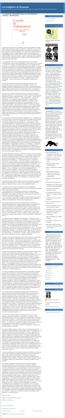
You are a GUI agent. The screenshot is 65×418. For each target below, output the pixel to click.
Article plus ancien (37, 410)
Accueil (22, 410)
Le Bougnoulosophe (52, 299)
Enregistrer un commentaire (9, 408)
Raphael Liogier (6, 395)
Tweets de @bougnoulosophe (52, 312)
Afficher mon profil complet (51, 306)
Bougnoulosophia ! (50, 20)
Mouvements (48, 275)
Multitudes (47, 277)
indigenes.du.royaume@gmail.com (53, 285)
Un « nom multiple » (50, 18)
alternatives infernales (50, 89)
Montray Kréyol (49, 272)
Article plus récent (6, 410)
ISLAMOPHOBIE (9, 399)
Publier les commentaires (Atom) (17, 414)
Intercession (48, 270)
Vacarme (47, 279)
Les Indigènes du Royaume (15, 7)
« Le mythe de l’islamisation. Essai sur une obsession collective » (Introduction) (19, 14)
